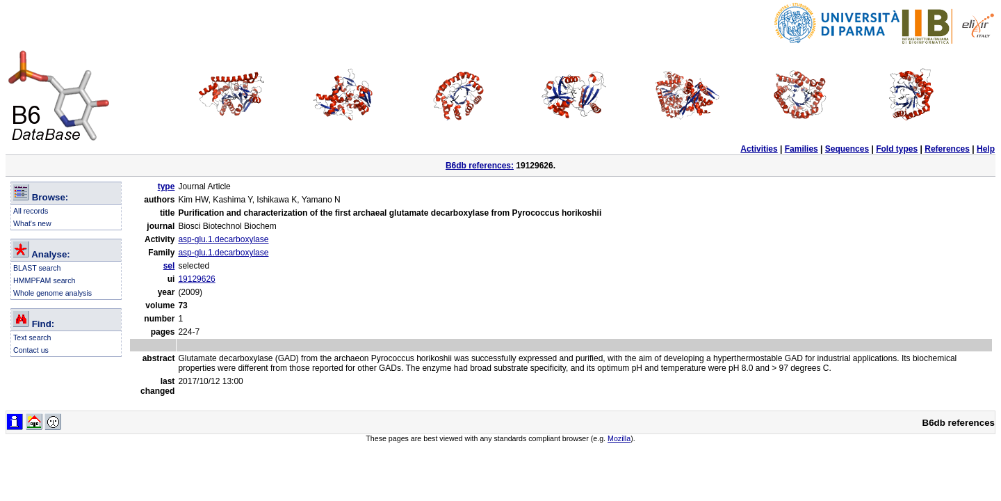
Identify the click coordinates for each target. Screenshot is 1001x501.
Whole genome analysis (52, 293)
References (947, 149)
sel (169, 266)
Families (801, 149)
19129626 (196, 279)
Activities (758, 149)
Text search (32, 337)
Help (986, 149)
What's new (32, 223)
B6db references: (480, 165)
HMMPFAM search (44, 280)
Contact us (31, 350)
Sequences (847, 149)
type (166, 186)
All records (30, 211)
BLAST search (37, 268)
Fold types (897, 149)
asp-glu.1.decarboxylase (223, 239)
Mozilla (619, 438)
